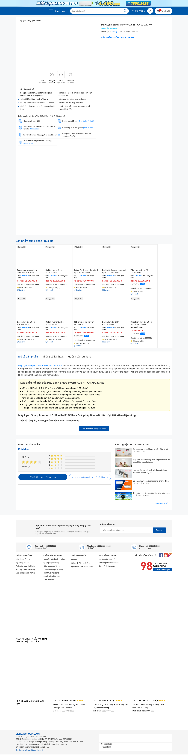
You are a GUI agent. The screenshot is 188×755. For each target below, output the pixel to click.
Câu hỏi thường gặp (107, 566)
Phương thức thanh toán (109, 563)
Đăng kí (159, 530)
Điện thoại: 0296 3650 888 (143, 711)
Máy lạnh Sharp (34, 21)
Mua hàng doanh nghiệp (25, 573)
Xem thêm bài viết (162, 503)
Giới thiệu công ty (23, 559)
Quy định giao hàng (51, 563)
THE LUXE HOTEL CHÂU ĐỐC (149, 701)
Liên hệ (74, 560)
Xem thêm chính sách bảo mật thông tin (29, 750)
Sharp (115, 32)
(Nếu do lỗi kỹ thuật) (86, 121)
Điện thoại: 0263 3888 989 (103, 711)
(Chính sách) (34, 129)
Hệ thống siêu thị (23, 563)
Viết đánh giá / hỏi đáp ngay (43, 477)
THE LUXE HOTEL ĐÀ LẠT (107, 701)
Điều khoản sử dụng (51, 566)
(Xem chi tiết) (88, 128)
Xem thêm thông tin (162, 570)
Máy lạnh (22, 21)
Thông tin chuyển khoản (25, 566)
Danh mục (60, 11)
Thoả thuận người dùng (53, 569)
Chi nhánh (138, 11)
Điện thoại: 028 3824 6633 (63, 711)
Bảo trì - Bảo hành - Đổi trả (54, 559)
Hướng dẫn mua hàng (108, 559)
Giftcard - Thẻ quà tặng (80, 563)
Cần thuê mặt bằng (51, 573)
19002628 (25, 276)
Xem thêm (48, 580)
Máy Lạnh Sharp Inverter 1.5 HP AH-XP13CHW (40, 365)
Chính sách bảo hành (52, 576)
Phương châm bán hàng (25, 569)
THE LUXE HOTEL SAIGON (68, 701)
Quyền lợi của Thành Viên (82, 566)
